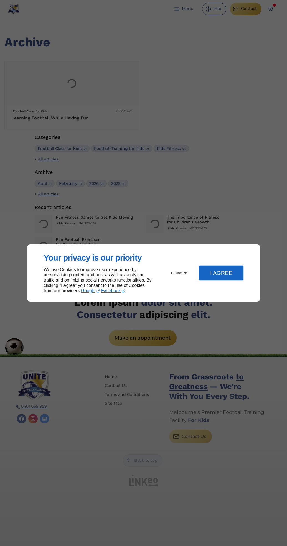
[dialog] (143, 273)
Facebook (111, 290)
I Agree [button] (221, 273)
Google (88, 290)
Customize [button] (179, 273)
